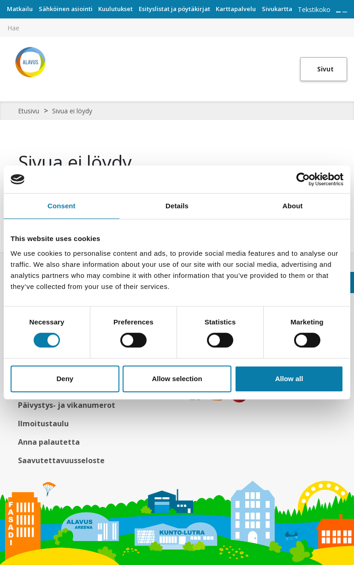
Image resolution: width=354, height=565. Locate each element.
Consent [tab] (61, 206)
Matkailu (20, 9)
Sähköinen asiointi (66, 9)
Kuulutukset (115, 9)
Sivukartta (277, 9)
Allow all (289, 379)
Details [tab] (177, 206)
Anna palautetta (49, 442)
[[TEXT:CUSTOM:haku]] (347, 21)
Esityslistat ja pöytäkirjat (174, 9)
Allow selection (177, 379)
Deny (64, 379)
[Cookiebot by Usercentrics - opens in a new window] (303, 179)
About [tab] (293, 206)
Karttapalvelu (236, 9)
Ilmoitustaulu (43, 423)
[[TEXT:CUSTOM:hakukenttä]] (177, 27)
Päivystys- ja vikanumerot (66, 405)
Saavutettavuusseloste (61, 460)
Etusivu (28, 110)
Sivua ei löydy (72, 110)
